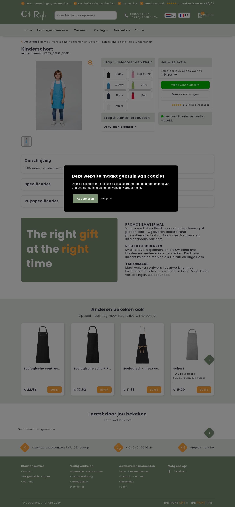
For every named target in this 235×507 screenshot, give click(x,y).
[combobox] (82, 15)
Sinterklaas (126, 481)
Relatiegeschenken (51, 30)
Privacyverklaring (81, 476)
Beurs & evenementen (134, 471)
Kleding (99, 30)
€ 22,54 (30, 389)
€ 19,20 (179, 389)
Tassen (79, 30)
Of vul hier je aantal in (120, 127)
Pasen (123, 486)
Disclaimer (77, 486)
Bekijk (54, 390)
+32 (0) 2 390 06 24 (144, 17)
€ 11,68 (128, 389)
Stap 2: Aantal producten (127, 117)
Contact (27, 471)
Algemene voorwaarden (86, 471)
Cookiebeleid (79, 481)
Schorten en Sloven (84, 41)
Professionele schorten (116, 41)
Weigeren (107, 197)
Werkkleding (60, 41)
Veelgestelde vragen (35, 476)
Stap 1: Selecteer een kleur (128, 62)
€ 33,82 (80, 389)
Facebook (177, 471)
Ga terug (30, 41)
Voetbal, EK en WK (131, 476)
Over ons (27, 481)
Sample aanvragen (185, 94)
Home (44, 41)
